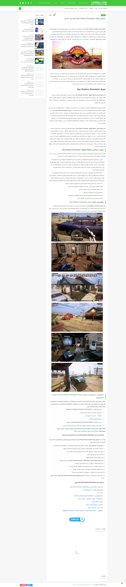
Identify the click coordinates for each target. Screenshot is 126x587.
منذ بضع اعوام (29, 19)
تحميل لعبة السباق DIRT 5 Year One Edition (86, 431)
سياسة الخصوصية (83, 3)
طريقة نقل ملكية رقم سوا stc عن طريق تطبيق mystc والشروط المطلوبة (27, 69)
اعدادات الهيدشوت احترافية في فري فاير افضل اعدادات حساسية (27, 93)
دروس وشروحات (83, 8)
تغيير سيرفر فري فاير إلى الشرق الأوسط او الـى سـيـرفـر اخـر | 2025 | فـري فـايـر (28, 38)
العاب (95, 8)
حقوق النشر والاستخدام (45, 3)
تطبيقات (91, 8)
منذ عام (30, 27)
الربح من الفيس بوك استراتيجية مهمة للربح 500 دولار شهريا (27, 85)
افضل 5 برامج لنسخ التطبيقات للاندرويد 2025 (28, 30)
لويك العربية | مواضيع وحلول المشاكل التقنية (83, 584)
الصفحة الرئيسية (103, 8)
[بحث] (20, 8)
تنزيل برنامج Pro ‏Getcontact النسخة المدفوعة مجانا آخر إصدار (27, 23)
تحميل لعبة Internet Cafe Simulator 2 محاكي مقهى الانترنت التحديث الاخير (77, 429)
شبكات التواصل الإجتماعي (71, 8)
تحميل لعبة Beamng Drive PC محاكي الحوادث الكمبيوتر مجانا (27, 77)
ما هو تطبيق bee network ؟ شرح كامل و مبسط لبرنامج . (27, 45)
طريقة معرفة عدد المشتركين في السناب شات (27, 61)
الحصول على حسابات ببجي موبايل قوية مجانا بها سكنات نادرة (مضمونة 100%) (27, 53)
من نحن (55, 3)
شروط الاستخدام (72, 3)
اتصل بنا (62, 3)
